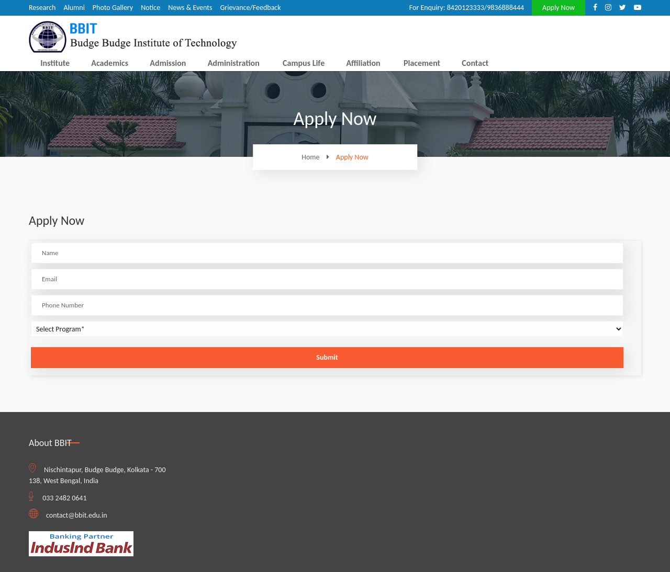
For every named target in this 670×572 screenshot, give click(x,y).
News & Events (190, 7)
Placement (422, 63)
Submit (327, 357)
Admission (168, 63)
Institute (55, 63)
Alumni (73, 7)
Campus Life (304, 63)
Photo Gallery (113, 7)
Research (42, 7)
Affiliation (363, 63)
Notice (150, 7)
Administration (234, 63)
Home (318, 157)
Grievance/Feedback (250, 7)
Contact (475, 63)
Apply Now (558, 7)
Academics (109, 63)
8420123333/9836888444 (485, 7)
